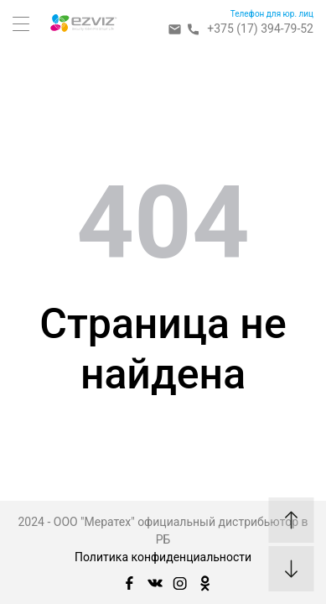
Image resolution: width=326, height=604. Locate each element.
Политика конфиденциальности (163, 557)
